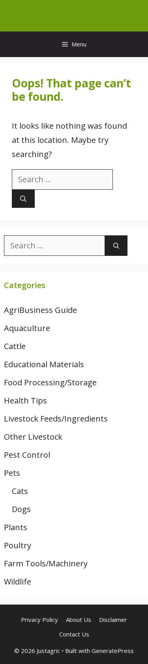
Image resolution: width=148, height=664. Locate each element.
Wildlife (17, 581)
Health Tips (25, 400)
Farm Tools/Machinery (46, 563)
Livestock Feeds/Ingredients (56, 418)
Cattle (15, 346)
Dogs (21, 509)
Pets (12, 473)
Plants (15, 527)
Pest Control (27, 454)
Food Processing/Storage (50, 382)
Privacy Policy (39, 619)
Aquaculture (27, 328)
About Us (78, 619)
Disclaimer (113, 619)
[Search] (23, 199)
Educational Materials (44, 364)
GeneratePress (113, 651)
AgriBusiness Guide (40, 310)
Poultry (17, 545)
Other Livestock (33, 436)
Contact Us (74, 634)
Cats (20, 491)
